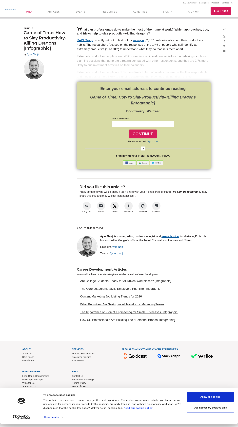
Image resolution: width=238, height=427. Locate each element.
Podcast (215, 3)
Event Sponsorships (32, 380)
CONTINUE (143, 135)
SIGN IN (167, 12)
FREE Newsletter (189, 3)
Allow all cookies (210, 400)
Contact (225, 3)
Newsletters (28, 362)
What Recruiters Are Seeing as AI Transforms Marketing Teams (122, 305)
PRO (29, 12)
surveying (139, 41)
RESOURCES (109, 12)
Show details (51, 420)
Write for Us (28, 384)
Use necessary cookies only (210, 411)
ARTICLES (54, 12)
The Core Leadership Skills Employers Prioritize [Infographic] (120, 290)
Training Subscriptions (83, 355)
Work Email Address (120, 120)
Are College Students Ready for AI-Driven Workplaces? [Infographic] (125, 282)
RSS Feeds (28, 358)
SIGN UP (193, 12)
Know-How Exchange (83, 380)
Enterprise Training (81, 358)
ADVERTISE (140, 12)
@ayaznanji (116, 254)
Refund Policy (79, 384)
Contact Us (77, 377)
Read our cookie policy (138, 411)
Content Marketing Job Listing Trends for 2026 (111, 297)
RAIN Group (85, 41)
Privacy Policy (79, 391)
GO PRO (221, 11)
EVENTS (81, 12)
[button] (130, 163)
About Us (27, 355)
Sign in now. (152, 142)
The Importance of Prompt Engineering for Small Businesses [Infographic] (129, 313)
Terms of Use (78, 387)
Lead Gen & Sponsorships (35, 377)
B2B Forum (78, 362)
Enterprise (204, 3)
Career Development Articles (102, 271)
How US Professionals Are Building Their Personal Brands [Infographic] (127, 321)
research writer (170, 237)
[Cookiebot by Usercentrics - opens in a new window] (21, 420)
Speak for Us (29, 387)
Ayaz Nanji (33, 55)
